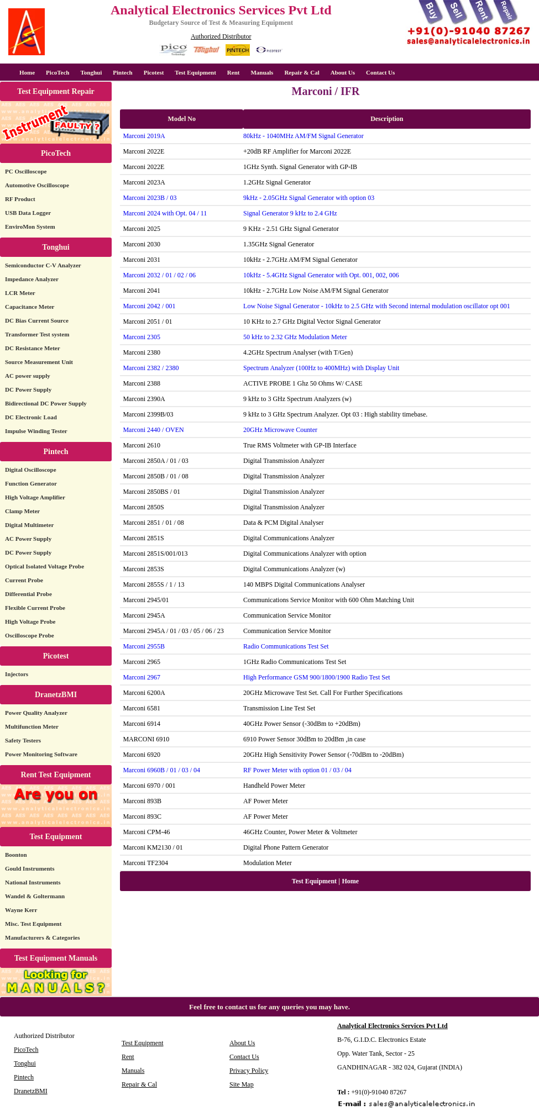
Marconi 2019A (144, 136)
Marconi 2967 (141, 677)
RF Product (20, 199)
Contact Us (380, 72)
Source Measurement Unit (39, 362)
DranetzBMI (56, 695)
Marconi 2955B (144, 646)
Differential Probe (28, 594)
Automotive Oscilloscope (37, 185)
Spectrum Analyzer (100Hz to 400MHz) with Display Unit (321, 368)
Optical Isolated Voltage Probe (44, 566)
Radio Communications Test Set (286, 646)
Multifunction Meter (32, 726)
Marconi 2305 (141, 337)
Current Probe (24, 580)
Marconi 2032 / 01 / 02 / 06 (159, 275)
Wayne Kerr (21, 910)
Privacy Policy (248, 1070)
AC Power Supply (28, 538)
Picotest (154, 72)
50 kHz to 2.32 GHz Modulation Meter (295, 337)
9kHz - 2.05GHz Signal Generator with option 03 (308, 198)
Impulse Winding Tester (36, 431)
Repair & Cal (301, 72)
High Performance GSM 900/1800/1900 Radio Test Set (316, 677)
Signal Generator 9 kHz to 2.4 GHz (290, 213)
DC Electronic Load (31, 417)
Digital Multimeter (29, 524)
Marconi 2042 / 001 (149, 306)
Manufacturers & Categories (42, 937)
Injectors (16, 674)
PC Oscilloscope (25, 171)
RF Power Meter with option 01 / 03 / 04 (297, 770)
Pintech (122, 72)
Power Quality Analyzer (36, 712)
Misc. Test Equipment (33, 923)
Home (27, 72)
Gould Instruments (30, 868)
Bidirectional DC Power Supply (46, 403)
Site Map (241, 1084)
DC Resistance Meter (32, 348)
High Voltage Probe (30, 621)
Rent (233, 72)
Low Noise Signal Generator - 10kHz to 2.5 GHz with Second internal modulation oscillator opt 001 (376, 306)
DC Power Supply (28, 389)
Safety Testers (23, 740)
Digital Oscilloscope (30, 469)
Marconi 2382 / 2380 (151, 368)
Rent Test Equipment (56, 775)
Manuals (261, 72)
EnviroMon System (30, 226)
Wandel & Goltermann (35, 896)
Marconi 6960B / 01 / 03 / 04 (161, 770)
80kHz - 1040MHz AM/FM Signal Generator (303, 136)
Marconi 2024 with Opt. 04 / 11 (165, 213)
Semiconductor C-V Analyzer (43, 265)
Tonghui (91, 72)
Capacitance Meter (30, 306)
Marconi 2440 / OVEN (153, 430)
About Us (343, 72)
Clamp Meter (22, 511)
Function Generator (31, 483)
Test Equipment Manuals (55, 958)
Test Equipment (195, 72)
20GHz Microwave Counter (280, 430)
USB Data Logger (28, 212)
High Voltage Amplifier (35, 497)
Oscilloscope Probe (29, 635)
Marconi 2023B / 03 (149, 198)
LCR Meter (20, 292)
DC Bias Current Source (37, 320)
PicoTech (56, 153)
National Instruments (33, 882)
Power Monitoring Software (41, 754)
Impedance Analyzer (32, 279)
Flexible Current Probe (35, 607)
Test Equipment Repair (56, 91)
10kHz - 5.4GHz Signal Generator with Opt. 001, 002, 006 (321, 275)
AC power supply (27, 375)
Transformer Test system (37, 334)
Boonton (16, 854)
